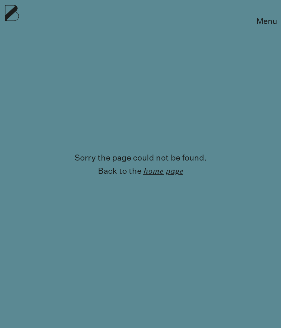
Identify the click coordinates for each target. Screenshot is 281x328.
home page (163, 171)
